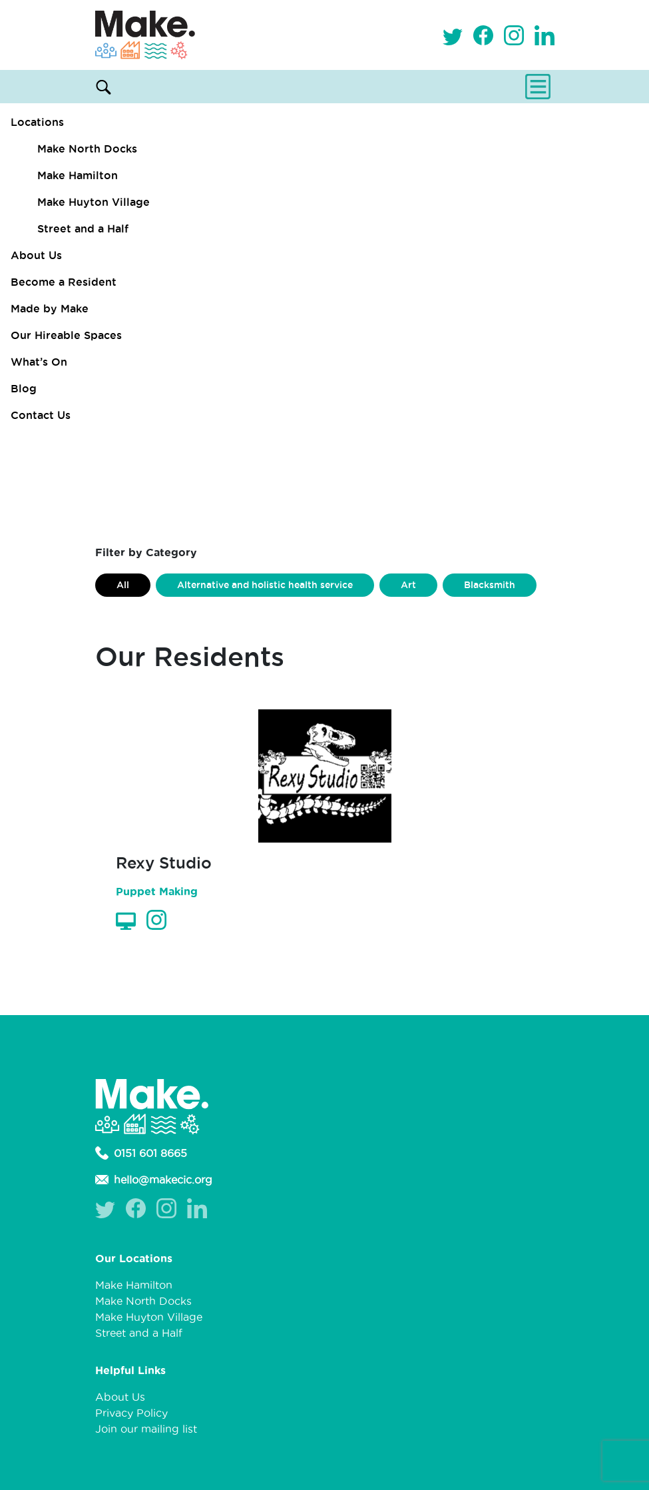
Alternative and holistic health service (265, 584)
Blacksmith (489, 584)
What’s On (39, 362)
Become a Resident (63, 282)
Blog (24, 388)
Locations (37, 122)
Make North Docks (87, 149)
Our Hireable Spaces (66, 335)
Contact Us (41, 415)
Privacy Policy (131, 1413)
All (122, 584)
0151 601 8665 (141, 1153)
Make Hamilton (77, 175)
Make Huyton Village (93, 202)
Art (408, 584)
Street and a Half (82, 228)
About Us (36, 255)
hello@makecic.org (153, 1179)
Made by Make (50, 308)
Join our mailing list (146, 1429)
